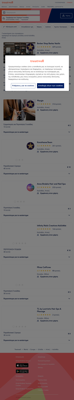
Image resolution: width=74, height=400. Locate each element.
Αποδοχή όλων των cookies (50, 86)
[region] (37, 73)
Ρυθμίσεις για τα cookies (23, 86)
